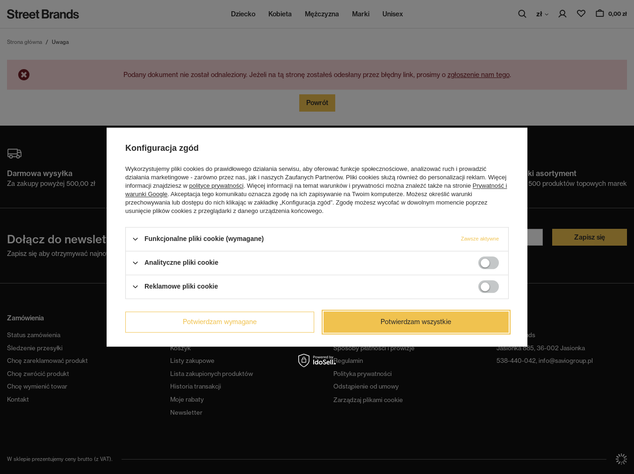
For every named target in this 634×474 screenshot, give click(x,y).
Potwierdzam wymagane (220, 322)
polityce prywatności (216, 185)
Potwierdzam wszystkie (416, 322)
